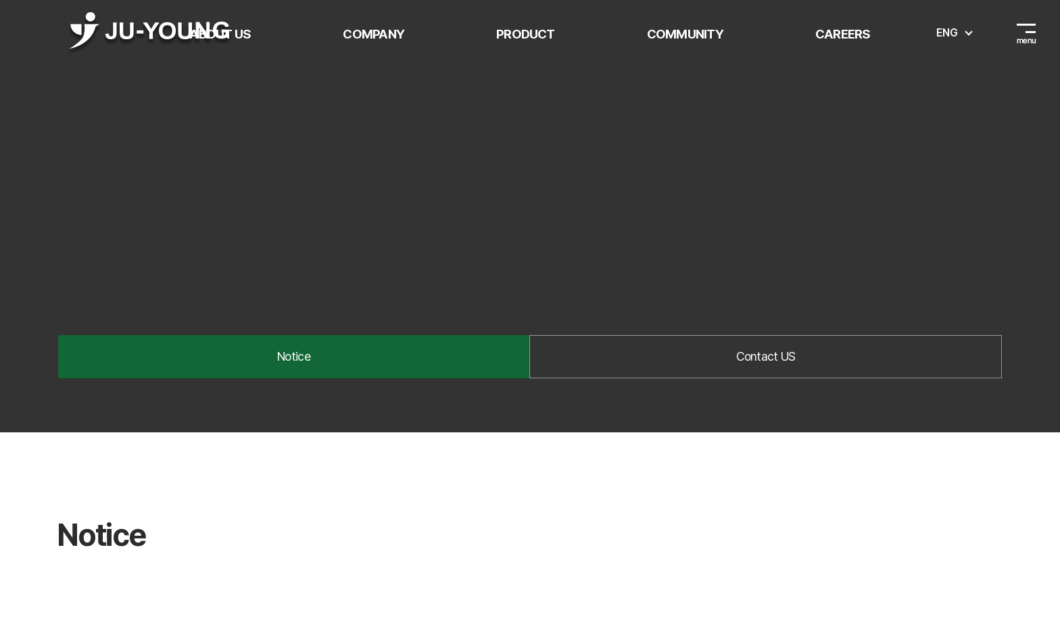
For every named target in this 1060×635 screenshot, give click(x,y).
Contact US (766, 356)
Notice (293, 356)
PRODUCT (525, 33)
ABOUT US (220, 33)
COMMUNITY (685, 33)
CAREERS (843, 33)
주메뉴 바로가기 (0, 0)
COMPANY (373, 33)
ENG (947, 32)
